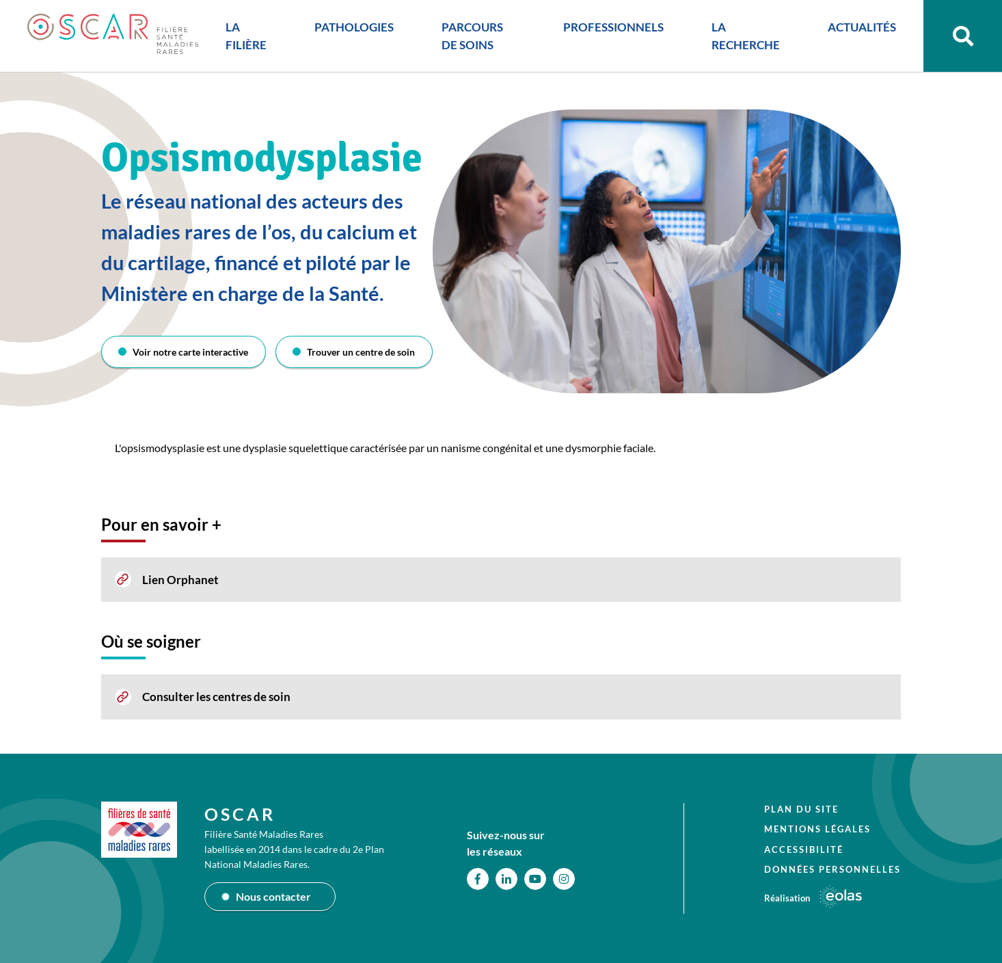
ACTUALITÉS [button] (862, 27)
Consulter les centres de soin (216, 696)
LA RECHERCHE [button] (746, 36)
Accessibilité (803, 849)
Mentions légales (817, 828)
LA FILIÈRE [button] (246, 36)
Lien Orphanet (180, 579)
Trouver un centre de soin (361, 352)
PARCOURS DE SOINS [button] (472, 36)
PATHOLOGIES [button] (354, 27)
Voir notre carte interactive (190, 352)
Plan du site (801, 809)
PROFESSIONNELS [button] (613, 27)
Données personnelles (832, 869)
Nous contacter (273, 896)
